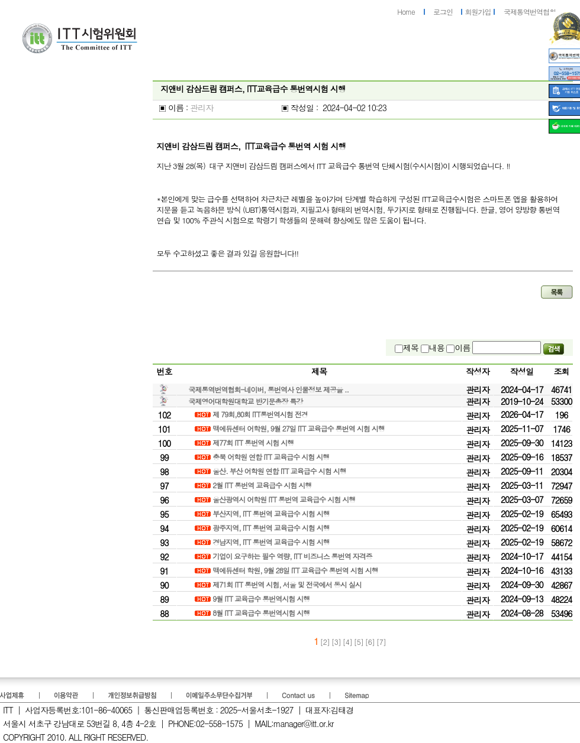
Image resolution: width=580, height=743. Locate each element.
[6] (370, 642)
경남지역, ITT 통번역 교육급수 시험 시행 (271, 542)
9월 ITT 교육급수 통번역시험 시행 (261, 598)
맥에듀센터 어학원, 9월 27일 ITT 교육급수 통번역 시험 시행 (299, 428)
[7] (381, 642)
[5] (359, 642)
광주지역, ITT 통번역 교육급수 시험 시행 (271, 528)
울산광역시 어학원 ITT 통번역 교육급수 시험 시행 (284, 499)
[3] (337, 642)
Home (406, 12)
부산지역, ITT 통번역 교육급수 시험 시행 (271, 513)
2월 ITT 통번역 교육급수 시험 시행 (262, 485)
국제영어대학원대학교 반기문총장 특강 (246, 401)
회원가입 (478, 12)
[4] (348, 642)
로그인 (443, 12)
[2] (324, 642)
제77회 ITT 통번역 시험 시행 (253, 442)
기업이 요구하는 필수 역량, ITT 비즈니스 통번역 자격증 (293, 556)
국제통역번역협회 (530, 12)
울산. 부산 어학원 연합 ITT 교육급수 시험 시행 (280, 471)
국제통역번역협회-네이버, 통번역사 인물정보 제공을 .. (269, 389)
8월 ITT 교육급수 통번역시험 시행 (261, 613)
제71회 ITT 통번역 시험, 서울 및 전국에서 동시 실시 (287, 584)
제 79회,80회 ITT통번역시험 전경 (261, 414)
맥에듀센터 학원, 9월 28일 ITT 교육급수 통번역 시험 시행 (296, 570)
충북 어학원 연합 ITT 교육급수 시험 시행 (271, 457)
